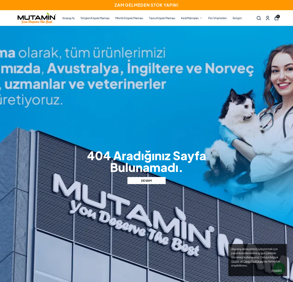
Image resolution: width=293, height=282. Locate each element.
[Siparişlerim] (267, 18)
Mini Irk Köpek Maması (129, 18)
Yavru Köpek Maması (162, 18)
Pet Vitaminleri (217, 18)
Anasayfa (68, 18)
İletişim (237, 18)
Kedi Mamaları (191, 18)
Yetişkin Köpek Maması (95, 18)
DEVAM (146, 180)
